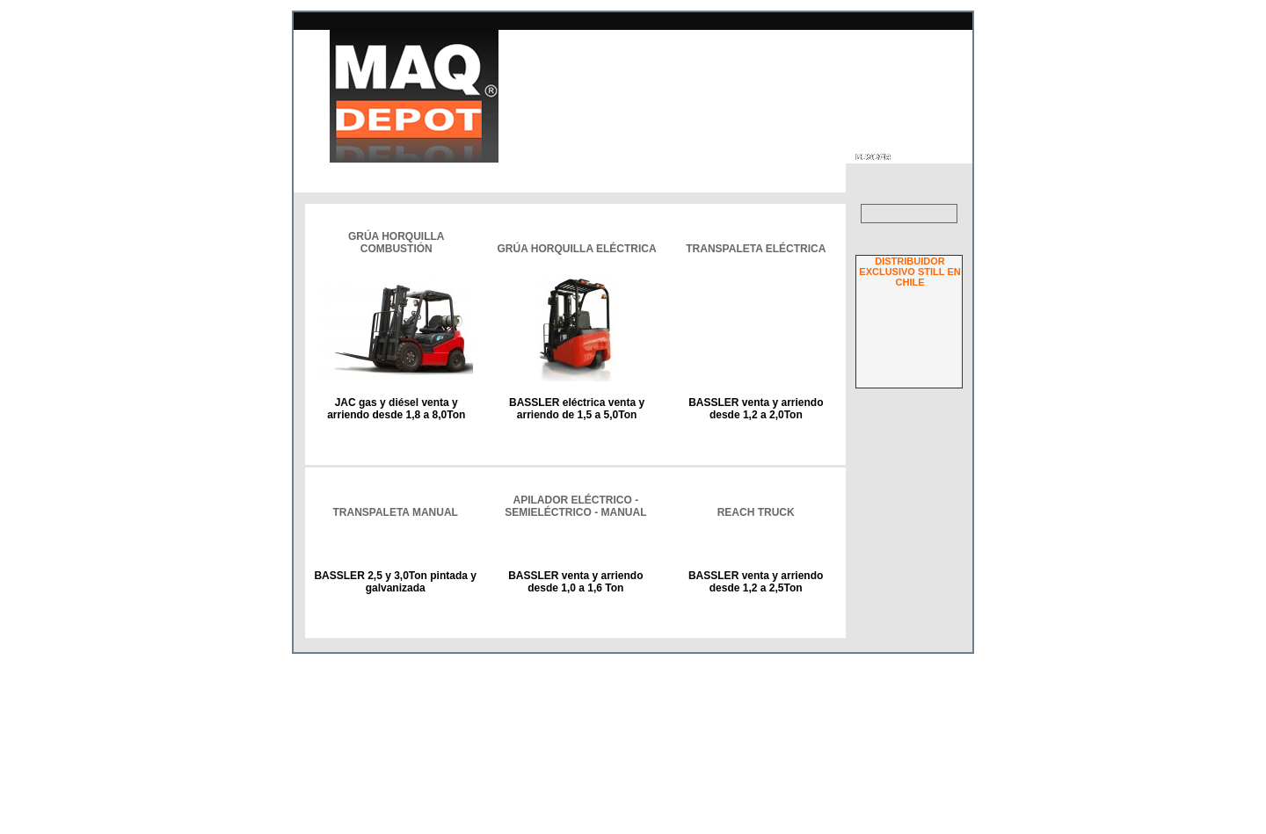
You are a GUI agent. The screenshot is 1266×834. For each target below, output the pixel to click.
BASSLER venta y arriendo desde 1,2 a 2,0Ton (755, 408)
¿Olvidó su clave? (918, 705)
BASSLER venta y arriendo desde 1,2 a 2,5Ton (755, 672)
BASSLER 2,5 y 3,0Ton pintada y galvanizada (396, 672)
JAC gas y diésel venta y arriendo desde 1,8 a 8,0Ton (396, 408)
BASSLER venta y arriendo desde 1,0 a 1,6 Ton (576, 672)
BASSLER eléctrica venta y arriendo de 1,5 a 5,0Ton (576, 408)
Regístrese (933, 715)
